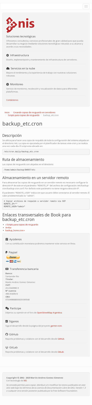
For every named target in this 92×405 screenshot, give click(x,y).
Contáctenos (12, 100)
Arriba (8, 227)
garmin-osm (56, 325)
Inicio (7, 112)
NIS (25, 380)
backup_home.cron (15, 230)
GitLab (61, 351)
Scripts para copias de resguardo (23, 115)
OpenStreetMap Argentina (49, 312)
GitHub (61, 338)
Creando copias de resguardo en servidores (34, 112)
